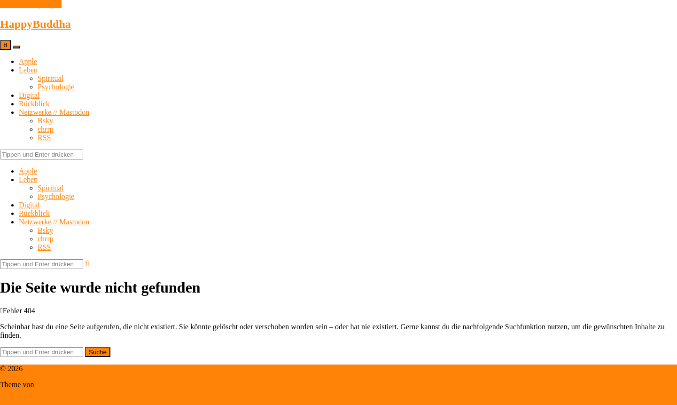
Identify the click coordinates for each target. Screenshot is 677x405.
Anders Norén (57, 385)
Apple (28, 61)
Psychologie (56, 87)
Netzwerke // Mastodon (54, 112)
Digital (29, 95)
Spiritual (50, 78)
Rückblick (34, 104)
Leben (28, 70)
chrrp (46, 129)
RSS (44, 138)
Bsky (45, 121)
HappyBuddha (35, 24)
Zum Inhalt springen (31, 4)
